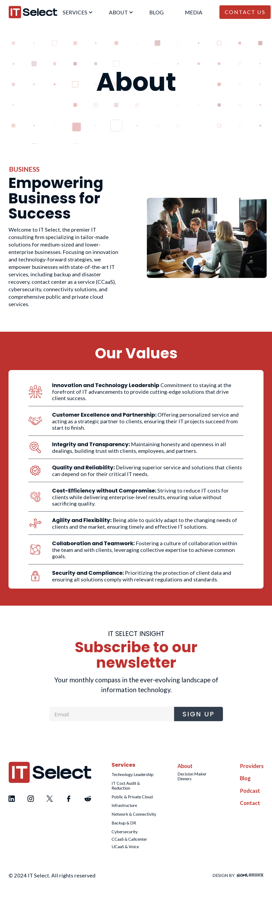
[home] (32, 12)
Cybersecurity (125, 831)
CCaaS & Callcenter (129, 838)
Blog (245, 778)
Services (123, 765)
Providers (252, 766)
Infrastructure (124, 805)
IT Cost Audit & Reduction (126, 785)
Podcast (250, 790)
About (185, 766)
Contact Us (245, 12)
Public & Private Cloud (132, 796)
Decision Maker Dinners (192, 776)
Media (193, 12)
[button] (75, 12)
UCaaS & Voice (125, 846)
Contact (250, 803)
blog (156, 12)
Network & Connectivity (134, 813)
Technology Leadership (133, 774)
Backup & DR (124, 822)
